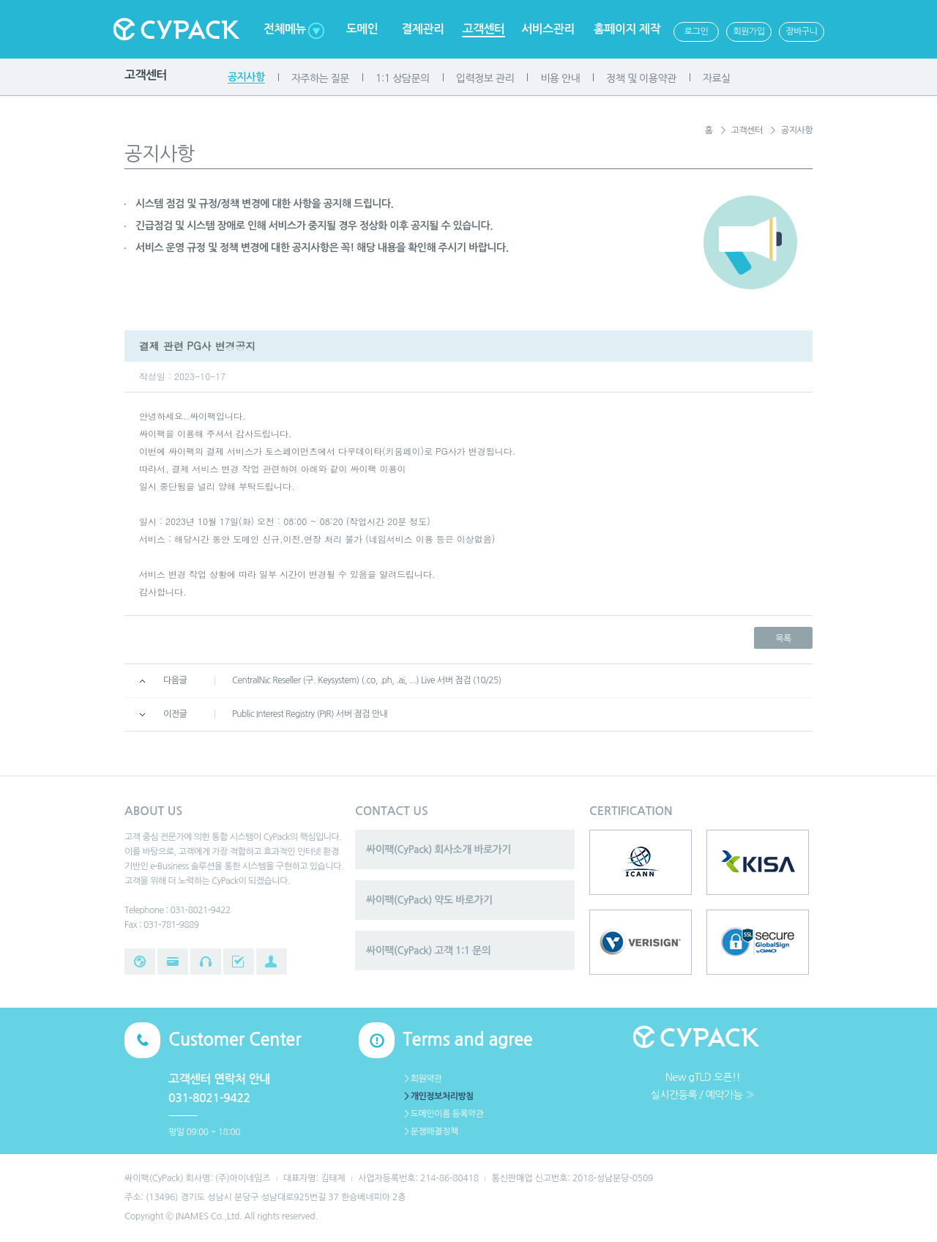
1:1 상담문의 (403, 78)
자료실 (717, 78)
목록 (783, 638)
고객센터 (483, 28)
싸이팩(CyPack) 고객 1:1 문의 (428, 950)
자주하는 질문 (320, 78)
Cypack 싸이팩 (176, 29)
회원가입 (748, 31)
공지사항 (246, 77)
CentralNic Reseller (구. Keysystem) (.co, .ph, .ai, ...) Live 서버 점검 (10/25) (366, 680)
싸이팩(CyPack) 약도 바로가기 (429, 900)
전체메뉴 (285, 28)
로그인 (696, 31)
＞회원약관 (422, 1078)
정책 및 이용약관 (641, 78)
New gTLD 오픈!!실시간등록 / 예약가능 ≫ (703, 1086)
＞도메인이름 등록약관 (443, 1113)
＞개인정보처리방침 (438, 1096)
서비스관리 (548, 28)
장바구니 (801, 31)
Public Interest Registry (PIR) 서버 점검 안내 (309, 714)
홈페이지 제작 (627, 28)
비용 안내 (560, 78)
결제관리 (422, 28)
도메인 (362, 28)
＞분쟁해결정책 (430, 1131)
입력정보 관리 (485, 78)
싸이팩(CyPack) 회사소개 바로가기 (438, 849)
